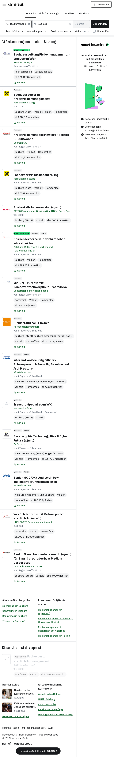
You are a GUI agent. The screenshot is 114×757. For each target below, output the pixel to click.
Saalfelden (21, 674)
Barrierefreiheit (27, 734)
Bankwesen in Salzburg (14, 616)
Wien (17, 381)
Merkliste (84, 13)
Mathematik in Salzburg (15, 605)
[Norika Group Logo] (17, 744)
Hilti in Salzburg (46, 699)
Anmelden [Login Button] (101, 4)
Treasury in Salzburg (13, 621)
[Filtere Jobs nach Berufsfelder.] (16, 31)
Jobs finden (100, 24)
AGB (50, 727)
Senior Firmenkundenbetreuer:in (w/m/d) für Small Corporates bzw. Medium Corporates (42, 558)
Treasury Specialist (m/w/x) (33, 404)
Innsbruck (32, 381)
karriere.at (45, 688)
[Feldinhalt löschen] (29, 24)
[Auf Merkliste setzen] (19, 82)
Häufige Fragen (10, 727)
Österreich (20, 300)
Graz (23, 381)
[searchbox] (18, 24)
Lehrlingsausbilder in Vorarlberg (55, 714)
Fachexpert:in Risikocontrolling (36, 175)
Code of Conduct (48, 734)
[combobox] (18, 24)
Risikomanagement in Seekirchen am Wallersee (51, 629)
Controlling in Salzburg (14, 611)
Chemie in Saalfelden (49, 694)
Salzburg (50, 41)
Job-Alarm (69, 13)
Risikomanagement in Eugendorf (50, 611)
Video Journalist (47, 704)
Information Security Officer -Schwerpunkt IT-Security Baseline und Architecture (41, 364)
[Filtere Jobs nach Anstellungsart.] (39, 31)
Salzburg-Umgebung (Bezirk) (49, 336)
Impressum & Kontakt (34, 727)
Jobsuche (30, 13)
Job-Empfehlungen (49, 13)
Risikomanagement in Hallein (54, 635)
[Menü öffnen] (4, 4)
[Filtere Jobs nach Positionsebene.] (63, 31)
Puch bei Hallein (23, 71)
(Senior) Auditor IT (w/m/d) (32, 323)
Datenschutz (9, 734)
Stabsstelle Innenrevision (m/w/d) (37, 207)
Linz (53, 381)
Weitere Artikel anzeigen (15, 716)
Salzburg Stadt (23, 111)
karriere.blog (10, 684)
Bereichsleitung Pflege (50, 709)
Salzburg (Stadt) (24, 220)
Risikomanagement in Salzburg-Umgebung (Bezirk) (55, 620)
